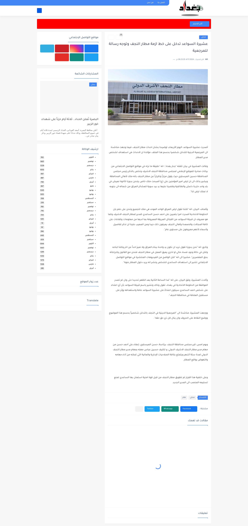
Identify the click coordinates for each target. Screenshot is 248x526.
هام (184, 398)
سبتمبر (90, 203)
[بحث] (39, 10)
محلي (203, 37)
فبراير (91, 174)
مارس (91, 178)
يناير (92, 170)
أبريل (91, 182)
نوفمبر (91, 162)
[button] (188, 409)
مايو (92, 186)
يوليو (91, 194)
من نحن (150, 3)
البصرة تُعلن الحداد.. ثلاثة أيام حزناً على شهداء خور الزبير (69, 122)
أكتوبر (91, 157)
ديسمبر (90, 166)
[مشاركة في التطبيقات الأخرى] (139, 409)
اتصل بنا (161, 3)
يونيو (91, 190)
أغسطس (89, 199)
